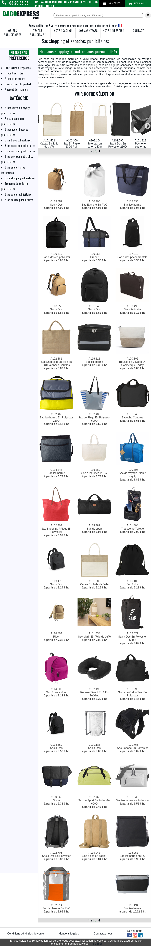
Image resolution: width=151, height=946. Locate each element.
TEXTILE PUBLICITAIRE (38, 33)
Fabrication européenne (18, 68)
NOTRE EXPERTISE (113, 31)
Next (147, 124)
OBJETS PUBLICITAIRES (12, 33)
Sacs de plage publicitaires (20, 146)
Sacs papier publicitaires (19, 194)
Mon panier (111, 3)
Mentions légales (69, 933)
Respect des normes (16, 89)
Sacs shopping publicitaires (20, 178)
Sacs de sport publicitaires (20, 151)
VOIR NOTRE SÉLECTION (94, 94)
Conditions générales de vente (25, 933)
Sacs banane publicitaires (19, 200)
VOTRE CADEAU (63, 31)
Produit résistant (14, 73)
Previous (41, 124)
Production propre (15, 79)
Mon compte (138, 3)
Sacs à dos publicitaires (18, 140)
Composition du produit (18, 84)
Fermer (97, 943)
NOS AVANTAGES (88, 31)
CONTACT (138, 31)
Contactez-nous (103, 933)
